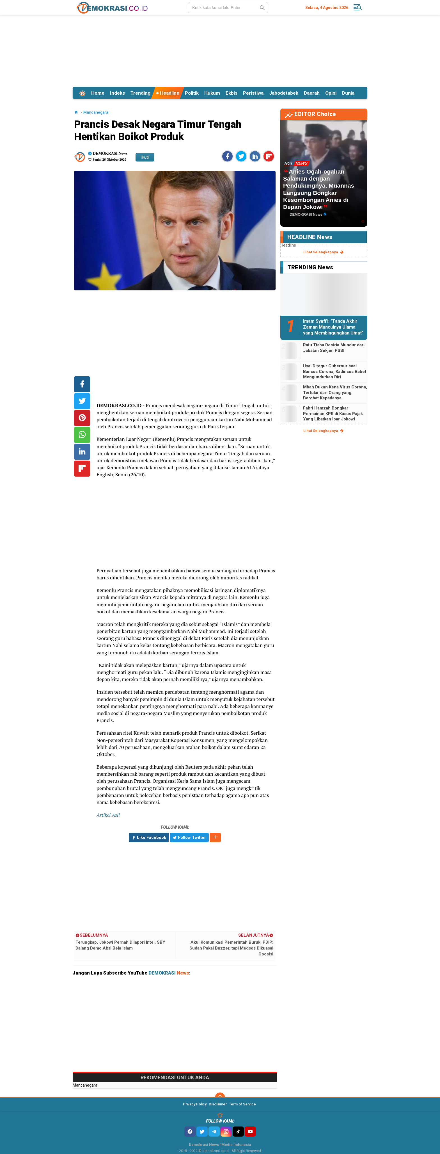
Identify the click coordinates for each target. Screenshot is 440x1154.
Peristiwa (253, 93)
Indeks (117, 93)
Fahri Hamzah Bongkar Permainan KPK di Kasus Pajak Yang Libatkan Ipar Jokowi (333, 414)
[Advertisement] (220, 50)
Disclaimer (218, 1104)
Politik (192, 93)
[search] (228, 7)
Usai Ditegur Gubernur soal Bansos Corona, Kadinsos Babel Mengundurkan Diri (334, 371)
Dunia (348, 93)
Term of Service (242, 1104)
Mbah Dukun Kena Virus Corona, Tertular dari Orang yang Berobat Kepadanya (335, 392)
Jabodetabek (283, 93)
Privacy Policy (195, 1104)
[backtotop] (220, 1097)
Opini (330, 93)
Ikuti (145, 157)
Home (97, 93)
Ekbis (231, 93)
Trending (140, 93)
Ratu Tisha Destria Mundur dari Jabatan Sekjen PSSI (334, 347)
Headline (167, 93)
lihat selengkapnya (324, 252)
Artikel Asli (108, 815)
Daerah (312, 93)
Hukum (212, 93)
